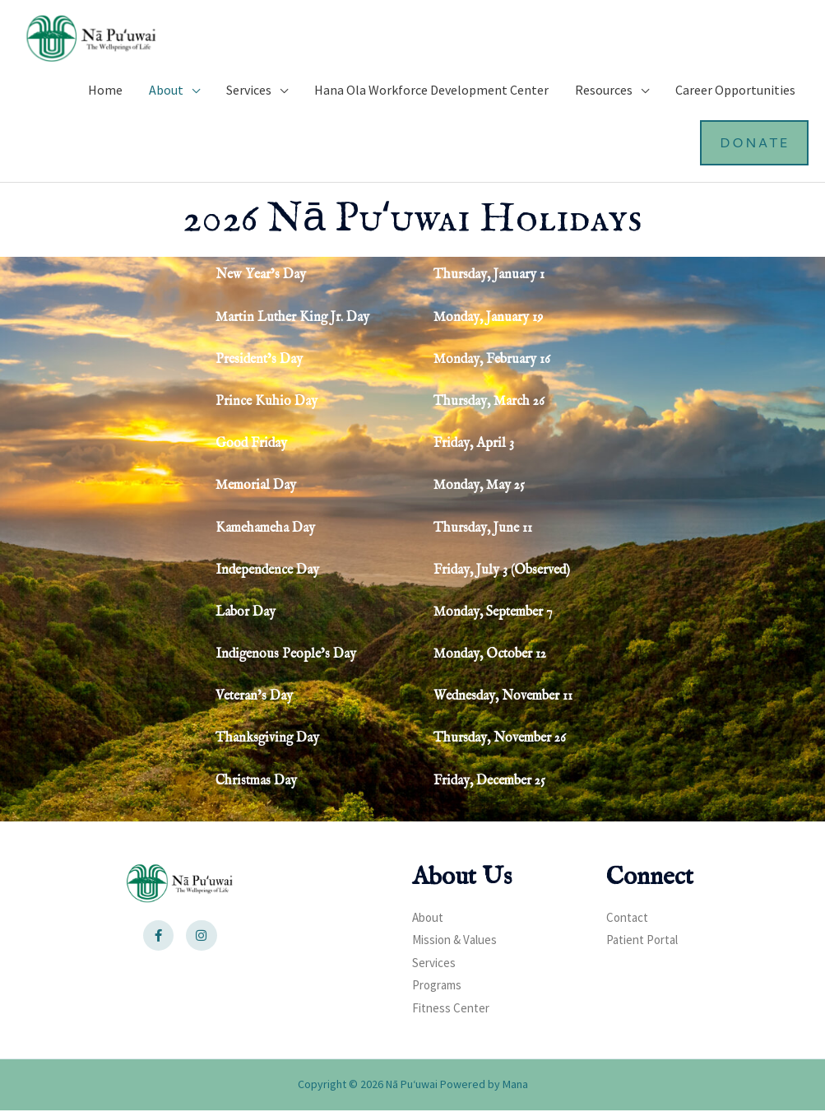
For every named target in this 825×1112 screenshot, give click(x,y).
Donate (754, 143)
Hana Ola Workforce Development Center (431, 91)
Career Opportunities (735, 91)
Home (105, 91)
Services (248, 91)
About (166, 91)
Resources (604, 91)
